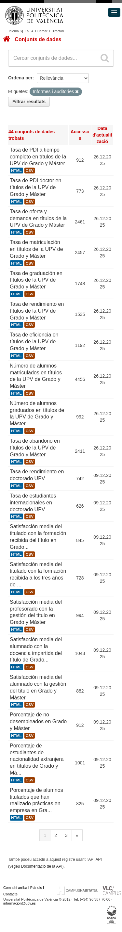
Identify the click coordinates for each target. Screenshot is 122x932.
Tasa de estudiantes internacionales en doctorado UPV (33, 502)
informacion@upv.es (19, 903)
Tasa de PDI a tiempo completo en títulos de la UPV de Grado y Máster (38, 156)
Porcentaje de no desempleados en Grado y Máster (38, 721)
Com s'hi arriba (15, 888)
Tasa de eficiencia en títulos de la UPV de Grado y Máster (34, 341)
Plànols (36, 888)
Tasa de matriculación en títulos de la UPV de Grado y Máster (36, 249)
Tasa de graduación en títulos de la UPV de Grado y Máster (36, 280)
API (99, 859)
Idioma (17, 31)
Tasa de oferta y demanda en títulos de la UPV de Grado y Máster (38, 218)
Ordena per (20, 77)
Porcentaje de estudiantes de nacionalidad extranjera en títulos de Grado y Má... (36, 759)
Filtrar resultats (29, 101)
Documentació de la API (41, 866)
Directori (57, 31)
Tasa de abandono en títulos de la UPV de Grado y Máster (35, 447)
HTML (16, 170)
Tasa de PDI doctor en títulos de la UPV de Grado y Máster (35, 187)
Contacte (10, 894)
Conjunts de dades (38, 39)
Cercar (42, 31)
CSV (30, 170)
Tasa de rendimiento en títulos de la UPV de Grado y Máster (37, 310)
